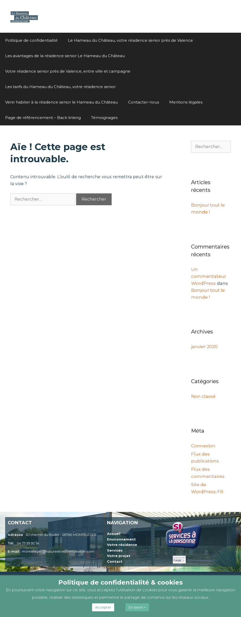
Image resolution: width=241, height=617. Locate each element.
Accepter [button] (103, 607)
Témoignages (104, 117)
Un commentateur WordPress (208, 276)
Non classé (203, 396)
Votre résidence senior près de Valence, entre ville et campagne (67, 71)
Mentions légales (185, 102)
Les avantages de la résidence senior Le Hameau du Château (65, 55)
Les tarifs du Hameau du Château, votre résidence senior (60, 86)
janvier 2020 (204, 346)
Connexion (203, 445)
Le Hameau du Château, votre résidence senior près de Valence (130, 40)
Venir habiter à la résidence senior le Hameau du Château (61, 102)
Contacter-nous (143, 102)
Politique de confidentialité (31, 40)
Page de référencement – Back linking (43, 117)
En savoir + (137, 607)
